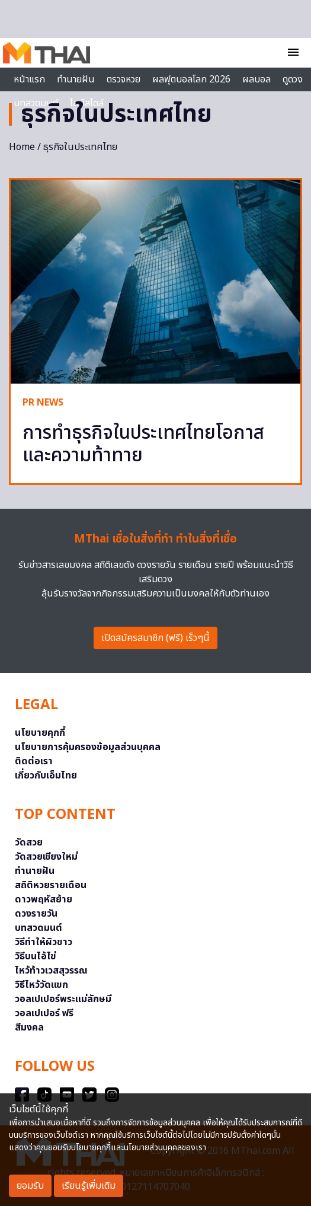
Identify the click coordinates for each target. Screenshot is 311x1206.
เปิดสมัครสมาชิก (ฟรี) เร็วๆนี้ (155, 638)
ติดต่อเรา (34, 761)
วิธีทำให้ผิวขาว (43, 942)
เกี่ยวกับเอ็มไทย (46, 775)
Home (22, 147)
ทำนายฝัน (76, 79)
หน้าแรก (29, 79)
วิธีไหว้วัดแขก (41, 985)
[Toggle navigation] (293, 53)
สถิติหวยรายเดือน (50, 885)
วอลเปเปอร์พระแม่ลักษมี (63, 999)
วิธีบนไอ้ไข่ (35, 956)
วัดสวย (29, 842)
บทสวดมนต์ (38, 928)
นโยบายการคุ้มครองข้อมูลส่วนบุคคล (88, 747)
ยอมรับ (30, 1186)
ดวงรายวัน (36, 914)
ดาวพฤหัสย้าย (43, 899)
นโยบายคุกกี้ (40, 733)
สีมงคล (29, 1027)
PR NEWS (43, 402)
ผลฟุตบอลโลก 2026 (191, 79)
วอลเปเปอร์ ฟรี (44, 1013)
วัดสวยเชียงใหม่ (46, 857)
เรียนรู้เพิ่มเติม (89, 1186)
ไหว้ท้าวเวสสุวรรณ (51, 970)
